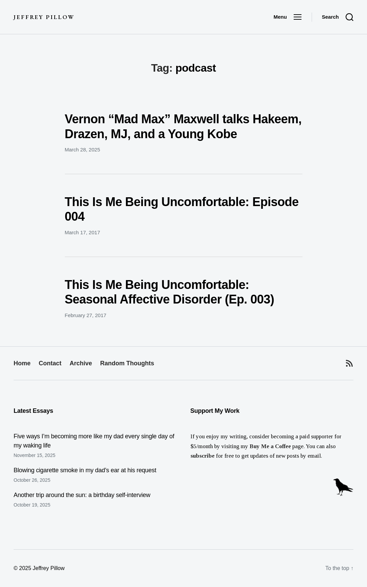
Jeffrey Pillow (44, 17)
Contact (50, 363)
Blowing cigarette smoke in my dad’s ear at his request (85, 470)
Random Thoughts (127, 363)
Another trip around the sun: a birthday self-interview (82, 495)
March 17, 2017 (82, 232)
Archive (81, 363)
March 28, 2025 (82, 149)
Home (22, 363)
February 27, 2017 (86, 315)
